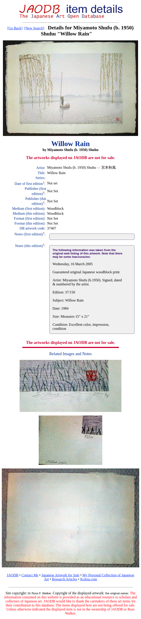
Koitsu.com (88, 579)
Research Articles (64, 579)
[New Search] (34, 28)
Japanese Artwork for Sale (60, 575)
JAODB (12, 575)
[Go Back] (15, 28)
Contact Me (29, 575)
